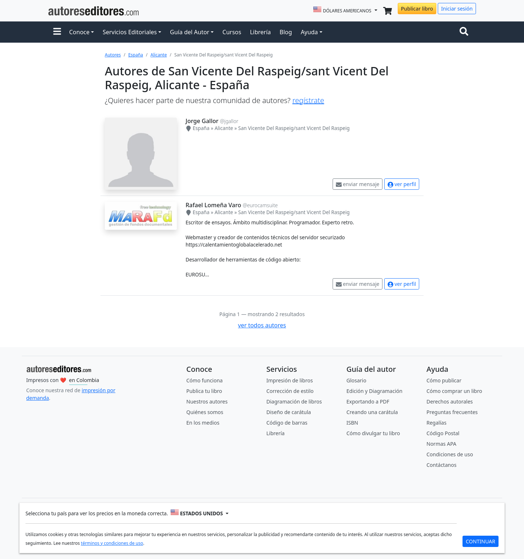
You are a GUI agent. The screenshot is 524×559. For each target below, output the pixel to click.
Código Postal (442, 433)
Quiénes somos (204, 412)
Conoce (79, 32)
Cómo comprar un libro (454, 390)
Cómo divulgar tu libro (373, 433)
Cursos (231, 32)
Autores (113, 55)
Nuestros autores (206, 401)
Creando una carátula (372, 412)
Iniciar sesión (457, 8)
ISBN (352, 422)
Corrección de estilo (290, 390)
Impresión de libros (289, 380)
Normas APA (441, 443)
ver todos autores (262, 325)
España (135, 55)
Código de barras (286, 422)
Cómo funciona (204, 380)
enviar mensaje (358, 184)
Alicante (159, 55)
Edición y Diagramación (374, 390)
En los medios (202, 422)
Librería (260, 32)
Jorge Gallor (202, 121)
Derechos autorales (449, 401)
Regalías (436, 422)
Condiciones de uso (449, 454)
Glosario (356, 380)
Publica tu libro (204, 390)
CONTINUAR (480, 541)
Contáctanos (441, 464)
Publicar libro (417, 8)
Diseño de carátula (288, 412)
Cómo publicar (443, 380)
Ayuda (309, 32)
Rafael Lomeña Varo (213, 205)
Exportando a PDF (367, 401)
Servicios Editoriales (130, 32)
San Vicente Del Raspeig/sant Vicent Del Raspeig (293, 128)
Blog (285, 32)
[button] (57, 32)
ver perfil (402, 184)
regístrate (308, 100)
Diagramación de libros (294, 401)
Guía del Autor (189, 32)
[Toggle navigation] (465, 32)
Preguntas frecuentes (452, 412)
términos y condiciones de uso (112, 543)
